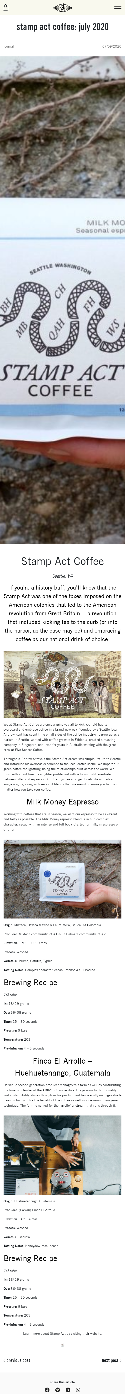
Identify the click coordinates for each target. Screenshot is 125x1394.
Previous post (17, 1360)
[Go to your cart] (6, 7)
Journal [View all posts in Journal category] (9, 46)
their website (91, 1333)
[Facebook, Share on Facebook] (47, 1390)
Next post (111, 1360)
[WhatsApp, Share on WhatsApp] (78, 1390)
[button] (117, 7)
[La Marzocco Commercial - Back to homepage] (62, 7)
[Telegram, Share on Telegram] (68, 1390)
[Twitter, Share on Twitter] (57, 1390)
